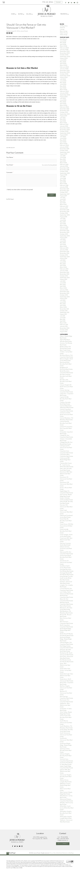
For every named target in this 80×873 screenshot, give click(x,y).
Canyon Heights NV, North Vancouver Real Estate (66, 386)
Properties (63, 14)
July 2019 (62, 155)
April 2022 (63, 103)
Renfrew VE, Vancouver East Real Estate (66, 693)
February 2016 (64, 227)
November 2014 (64, 253)
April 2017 (63, 202)
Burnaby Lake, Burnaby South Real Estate (66, 381)
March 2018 (63, 183)
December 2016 (64, 209)
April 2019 (63, 161)
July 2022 (63, 98)
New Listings (63, 31)
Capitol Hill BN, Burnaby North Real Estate (65, 399)
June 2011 (62, 317)
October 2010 (64, 330)
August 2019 (63, 154)
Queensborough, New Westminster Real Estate (66, 675)
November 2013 (64, 274)
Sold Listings (63, 34)
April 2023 (63, 88)
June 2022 (63, 100)
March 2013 (63, 288)
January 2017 (64, 208)
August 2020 (64, 135)
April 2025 (63, 63)
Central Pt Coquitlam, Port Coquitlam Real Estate (66, 428)
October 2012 (64, 295)
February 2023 (64, 91)
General (62, 27)
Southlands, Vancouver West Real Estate (66, 740)
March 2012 (63, 307)
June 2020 (63, 138)
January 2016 (64, 229)
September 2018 (65, 173)
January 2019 (64, 166)
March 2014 (63, 267)
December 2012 (64, 291)
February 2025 (64, 67)
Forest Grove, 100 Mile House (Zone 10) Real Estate (66, 526)
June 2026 (63, 41)
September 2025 (65, 56)
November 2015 (64, 232)
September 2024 (65, 75)
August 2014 (63, 258)
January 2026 (64, 49)
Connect (58, 2)
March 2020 (63, 143)
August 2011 (63, 314)
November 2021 (64, 110)
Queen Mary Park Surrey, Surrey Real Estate (65, 670)
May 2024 (63, 82)
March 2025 (63, 65)
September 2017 (65, 194)
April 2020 (63, 142)
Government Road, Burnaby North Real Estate (65, 557)
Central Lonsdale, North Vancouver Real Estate (66, 414)
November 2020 (65, 129)
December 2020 (65, 128)
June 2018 (63, 178)
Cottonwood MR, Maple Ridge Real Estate (65, 460)
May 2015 (63, 242)
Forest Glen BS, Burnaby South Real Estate (66, 520)
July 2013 (62, 281)
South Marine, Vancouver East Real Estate (66, 722)
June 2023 (63, 84)
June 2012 (63, 302)
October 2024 (64, 74)
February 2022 (64, 107)
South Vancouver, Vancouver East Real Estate (66, 734)
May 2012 (63, 303)
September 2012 (65, 296)
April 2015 (63, 244)
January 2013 (64, 290)
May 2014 (63, 263)
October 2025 (64, 54)
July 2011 (62, 316)
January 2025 (64, 68)
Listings (62, 29)
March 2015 (63, 246)
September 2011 (64, 312)
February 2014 (64, 269)
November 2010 (64, 328)
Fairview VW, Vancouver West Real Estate (66, 507)
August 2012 (63, 298)
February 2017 (64, 206)
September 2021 (65, 114)
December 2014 (64, 251)
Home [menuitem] (13, 14)
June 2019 (63, 157)
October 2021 (64, 112)
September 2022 (65, 95)
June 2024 (63, 81)
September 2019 (65, 152)
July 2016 (62, 218)
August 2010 (63, 331)
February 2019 (64, 164)
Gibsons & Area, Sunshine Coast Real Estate (66, 548)
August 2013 (63, 279)
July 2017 (62, 197)
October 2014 (64, 255)
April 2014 (63, 265)
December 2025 (65, 51)
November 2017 (64, 190)
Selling (28, 14)
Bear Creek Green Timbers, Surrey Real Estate (66, 352)
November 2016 (64, 211)
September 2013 (65, 277)
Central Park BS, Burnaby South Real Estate (66, 423)
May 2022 (63, 101)
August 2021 (63, 115)
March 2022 (63, 105)
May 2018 (63, 180)
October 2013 (64, 276)
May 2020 (63, 140)
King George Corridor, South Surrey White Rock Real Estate (66, 578)
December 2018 (64, 168)
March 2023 (63, 89)
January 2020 (64, 147)
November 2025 (65, 53)
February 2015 (64, 248)
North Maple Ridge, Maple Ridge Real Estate (65, 630)
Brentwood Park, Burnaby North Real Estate (65, 364)
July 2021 (62, 117)
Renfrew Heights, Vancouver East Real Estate (66, 687)
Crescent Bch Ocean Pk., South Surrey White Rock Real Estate (66, 465)
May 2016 (63, 222)
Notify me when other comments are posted (19, 189)
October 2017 (64, 192)
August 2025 (64, 58)
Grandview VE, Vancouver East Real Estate (66, 562)
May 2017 (63, 201)
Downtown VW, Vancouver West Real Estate (66, 484)
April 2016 (63, 223)
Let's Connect (63, 843)
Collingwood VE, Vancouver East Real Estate (66, 447)
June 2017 (63, 199)
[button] (65, 2)
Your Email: (9, 165)
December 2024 (65, 70)
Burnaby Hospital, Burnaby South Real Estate (66, 376)
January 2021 (64, 126)
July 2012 (62, 300)
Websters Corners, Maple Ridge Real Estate (65, 785)
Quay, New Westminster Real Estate (65, 665)
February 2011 (64, 324)
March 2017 (63, 204)
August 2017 (63, 195)
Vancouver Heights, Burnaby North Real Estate (66, 776)
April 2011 (62, 321)
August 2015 (63, 237)
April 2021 (63, 121)
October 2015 (64, 234)
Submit (51, 195)
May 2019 (63, 159)
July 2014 (62, 260)
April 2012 (63, 305)
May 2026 (63, 42)
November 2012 (64, 293)
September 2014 (65, 256)
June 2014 (63, 262)
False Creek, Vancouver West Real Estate (66, 512)
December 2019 (64, 148)
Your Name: (10, 157)
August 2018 (63, 175)
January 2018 (64, 187)
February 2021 (64, 124)
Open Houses (64, 33)
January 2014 (64, 270)
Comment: (9, 172)
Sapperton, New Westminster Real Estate (65, 705)
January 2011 (64, 326)
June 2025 (63, 60)
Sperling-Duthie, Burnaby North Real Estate (65, 750)
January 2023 (64, 93)
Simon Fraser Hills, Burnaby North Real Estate (65, 717)
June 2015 (63, 241)
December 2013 (64, 272)
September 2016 (65, 215)
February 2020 (64, 145)
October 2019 (64, 150)
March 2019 (63, 162)
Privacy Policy (53, 853)
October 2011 (63, 310)
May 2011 (62, 319)
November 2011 (64, 309)
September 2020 (65, 133)
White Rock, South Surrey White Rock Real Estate (66, 808)
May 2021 (63, 119)
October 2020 (64, 131)
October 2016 (64, 213)
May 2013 (63, 284)
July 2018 (62, 176)
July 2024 (63, 79)
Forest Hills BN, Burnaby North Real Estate (65, 531)
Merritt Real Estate (65, 606)
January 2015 (64, 249)
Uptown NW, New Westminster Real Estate (65, 771)
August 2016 (63, 216)
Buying (20, 14)
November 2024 (65, 72)
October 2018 (64, 171)
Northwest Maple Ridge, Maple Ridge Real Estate (66, 639)
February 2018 (64, 185)
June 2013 (63, 283)
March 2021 (63, 122)
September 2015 (65, 236)
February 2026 (64, 48)
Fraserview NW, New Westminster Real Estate (66, 540)
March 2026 (63, 46)
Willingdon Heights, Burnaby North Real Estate (66, 813)
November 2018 (64, 169)
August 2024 (64, 77)
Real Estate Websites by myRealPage (65, 853)
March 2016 (63, 225)
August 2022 (64, 96)
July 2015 (62, 239)
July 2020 (63, 136)
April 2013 (63, 286)
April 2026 (63, 44)
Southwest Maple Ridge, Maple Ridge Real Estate (66, 745)
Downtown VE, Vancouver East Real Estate (66, 479)
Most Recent (63, 39)
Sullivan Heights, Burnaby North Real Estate (65, 755)
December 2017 (64, 189)
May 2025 (63, 62)
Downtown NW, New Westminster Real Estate (66, 473)
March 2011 (63, 323)
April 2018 (63, 182)
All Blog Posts (64, 26)
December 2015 (64, 230)
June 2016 (63, 220)
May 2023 (63, 86)
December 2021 (64, 108)
